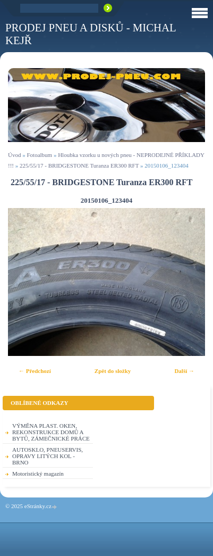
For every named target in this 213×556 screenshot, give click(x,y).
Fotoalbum (39, 155)
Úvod (14, 155)
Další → (184, 371)
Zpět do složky (113, 371)
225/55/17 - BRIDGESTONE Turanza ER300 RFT (79, 165)
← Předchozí (35, 371)
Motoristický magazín (38, 473)
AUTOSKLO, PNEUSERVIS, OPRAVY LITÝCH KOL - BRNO (47, 456)
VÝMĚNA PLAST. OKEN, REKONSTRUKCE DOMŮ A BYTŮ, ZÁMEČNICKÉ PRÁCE (51, 432)
